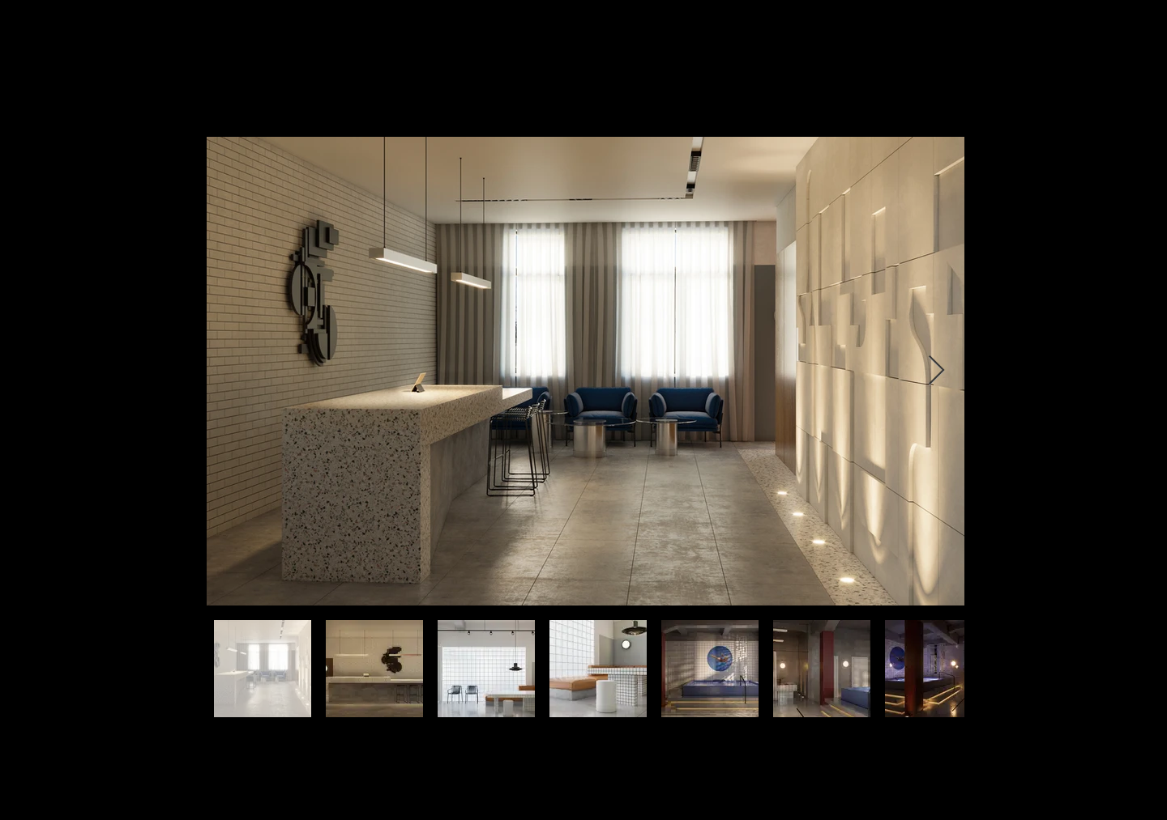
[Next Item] (936, 371)
